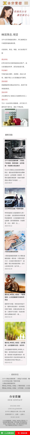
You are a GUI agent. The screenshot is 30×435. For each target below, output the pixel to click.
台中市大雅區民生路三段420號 (15, 411)
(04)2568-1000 (15, 406)
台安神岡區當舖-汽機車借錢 (14, 209)
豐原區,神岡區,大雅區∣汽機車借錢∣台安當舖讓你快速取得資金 (15, 297)
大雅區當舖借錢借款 (11, 251)
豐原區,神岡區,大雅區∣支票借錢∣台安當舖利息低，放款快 (15, 344)
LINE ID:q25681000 (15, 409)
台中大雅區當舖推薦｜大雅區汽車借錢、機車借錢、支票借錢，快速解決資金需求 (14, 163)
